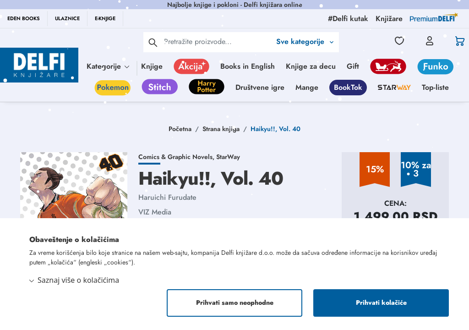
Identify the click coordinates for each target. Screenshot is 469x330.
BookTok (348, 87)
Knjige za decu (311, 66)
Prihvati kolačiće (381, 303)
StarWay (228, 156)
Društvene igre (259, 87)
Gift (353, 66)
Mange (306, 87)
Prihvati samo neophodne (234, 303)
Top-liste (435, 87)
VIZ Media (154, 212)
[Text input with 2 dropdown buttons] (217, 41)
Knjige (152, 66)
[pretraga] (153, 42)
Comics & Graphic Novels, (177, 156)
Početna (180, 128)
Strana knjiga (221, 128)
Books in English (247, 66)
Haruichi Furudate (167, 197)
